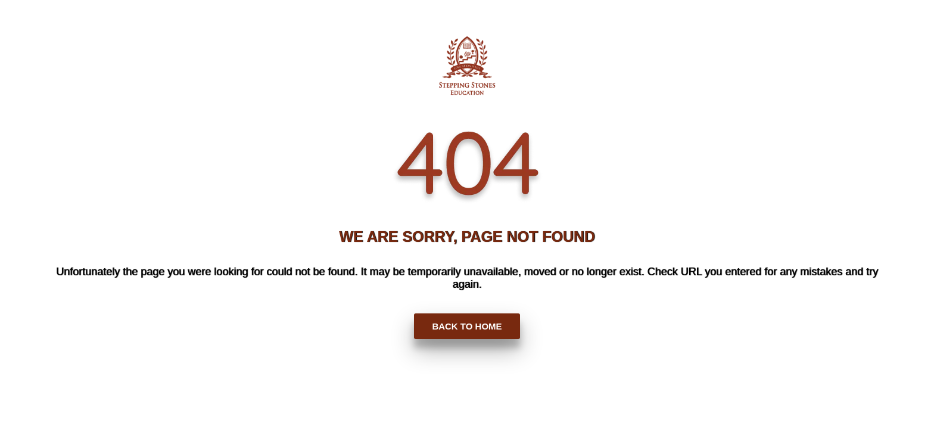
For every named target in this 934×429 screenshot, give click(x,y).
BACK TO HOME (467, 326)
